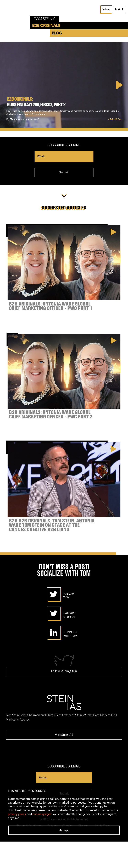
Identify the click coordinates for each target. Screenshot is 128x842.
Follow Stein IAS (69, 614)
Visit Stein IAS (64, 735)
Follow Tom (69, 595)
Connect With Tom (70, 634)
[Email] (64, 156)
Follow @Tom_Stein (64, 671)
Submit (64, 172)
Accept (64, 830)
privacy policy (17, 814)
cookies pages (41, 814)
